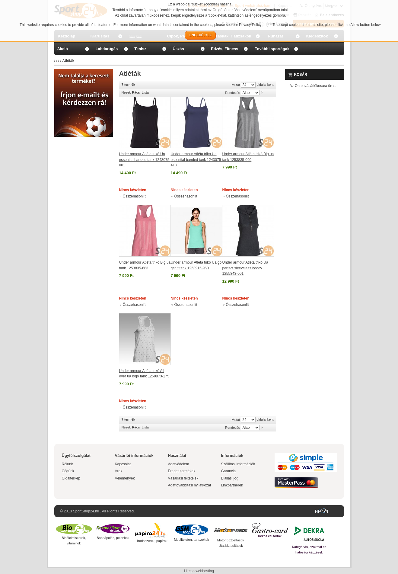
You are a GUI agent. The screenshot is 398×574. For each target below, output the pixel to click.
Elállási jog (229, 478)
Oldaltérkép (71, 478)
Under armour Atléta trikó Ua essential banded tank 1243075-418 (196, 159)
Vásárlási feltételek (183, 478)
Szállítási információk (238, 464)
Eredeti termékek (182, 471)
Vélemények (125, 478)
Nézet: (126, 92)
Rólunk (67, 464)
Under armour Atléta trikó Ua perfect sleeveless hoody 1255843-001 (245, 268)
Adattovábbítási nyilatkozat (189, 485)
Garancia (228, 471)
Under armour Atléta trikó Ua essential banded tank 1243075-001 (145, 159)
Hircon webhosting (199, 571)
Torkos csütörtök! (269, 536)
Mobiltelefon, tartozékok (191, 539)
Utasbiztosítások (230, 545)
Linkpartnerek (232, 485)
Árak (119, 471)
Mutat (236, 85)
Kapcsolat (123, 464)
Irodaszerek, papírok (152, 541)
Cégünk (68, 471)
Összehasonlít (134, 196)
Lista (145, 92)
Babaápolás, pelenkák (113, 538)
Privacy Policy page (255, 25)
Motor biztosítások (230, 540)
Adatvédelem (178, 464)
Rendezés (232, 93)
